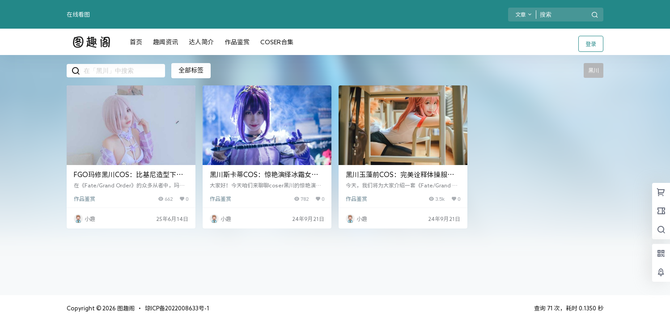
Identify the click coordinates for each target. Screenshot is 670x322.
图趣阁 (125, 308)
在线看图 (78, 14)
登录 (590, 44)
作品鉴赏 (84, 198)
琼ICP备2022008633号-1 (177, 308)
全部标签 (191, 70)
